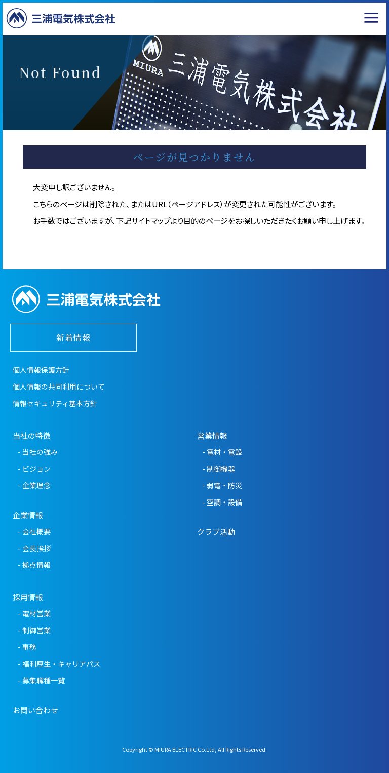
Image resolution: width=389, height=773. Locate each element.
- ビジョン (34, 468)
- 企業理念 (34, 485)
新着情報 (73, 337)
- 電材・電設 (222, 452)
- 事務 (27, 647)
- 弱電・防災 (222, 485)
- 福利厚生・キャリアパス (59, 664)
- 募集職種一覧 (41, 680)
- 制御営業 (34, 630)
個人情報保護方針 (41, 370)
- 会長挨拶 (34, 548)
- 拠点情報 (34, 565)
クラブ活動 (216, 531)
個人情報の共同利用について (59, 386)
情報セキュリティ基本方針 (55, 403)
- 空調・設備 (222, 502)
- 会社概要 (34, 531)
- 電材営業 (34, 613)
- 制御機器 (218, 468)
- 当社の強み (38, 452)
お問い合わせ (35, 710)
